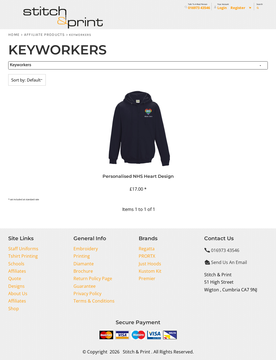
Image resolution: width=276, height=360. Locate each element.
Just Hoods (150, 264)
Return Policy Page (92, 278)
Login (222, 7)
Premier (147, 278)
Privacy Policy (87, 294)
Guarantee (84, 286)
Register (238, 7)
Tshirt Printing (23, 256)
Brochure (83, 271)
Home (14, 35)
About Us (17, 294)
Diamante (83, 264)
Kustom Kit (150, 271)
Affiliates (17, 271)
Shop (13, 309)
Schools (16, 264)
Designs (16, 286)
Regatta (147, 249)
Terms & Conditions (94, 301)
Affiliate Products (44, 35)
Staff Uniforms (23, 249)
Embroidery (85, 249)
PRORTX (147, 256)
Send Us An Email (229, 262)
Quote (14, 278)
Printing (81, 256)
